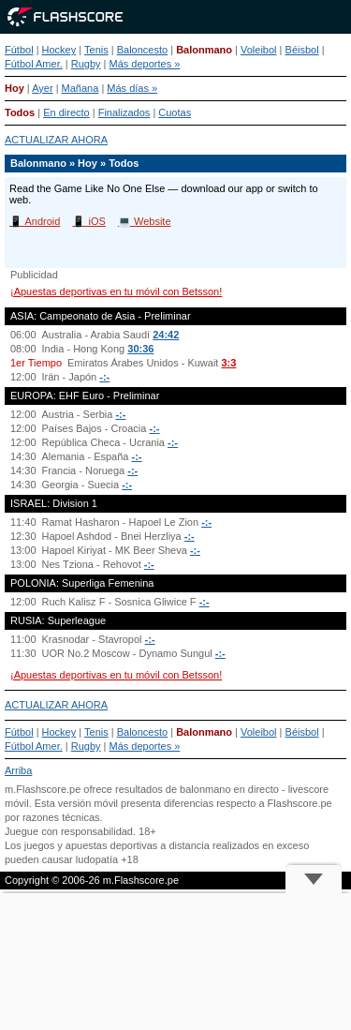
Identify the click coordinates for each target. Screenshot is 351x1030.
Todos (20, 112)
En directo (66, 112)
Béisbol (302, 49)
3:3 (228, 362)
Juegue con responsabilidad (69, 831)
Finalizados (124, 112)
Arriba (18, 770)
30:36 (140, 348)
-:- (104, 376)
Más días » (132, 88)
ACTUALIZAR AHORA (56, 139)
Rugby (86, 63)
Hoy (14, 88)
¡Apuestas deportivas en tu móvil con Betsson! (116, 291)
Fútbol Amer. (34, 63)
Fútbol (19, 49)
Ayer (42, 88)
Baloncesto (142, 49)
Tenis (96, 49)
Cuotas (174, 112)
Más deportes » (145, 63)
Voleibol (259, 49)
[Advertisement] (175, 961)
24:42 (166, 334)
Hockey (59, 49)
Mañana (80, 88)
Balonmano (204, 49)
